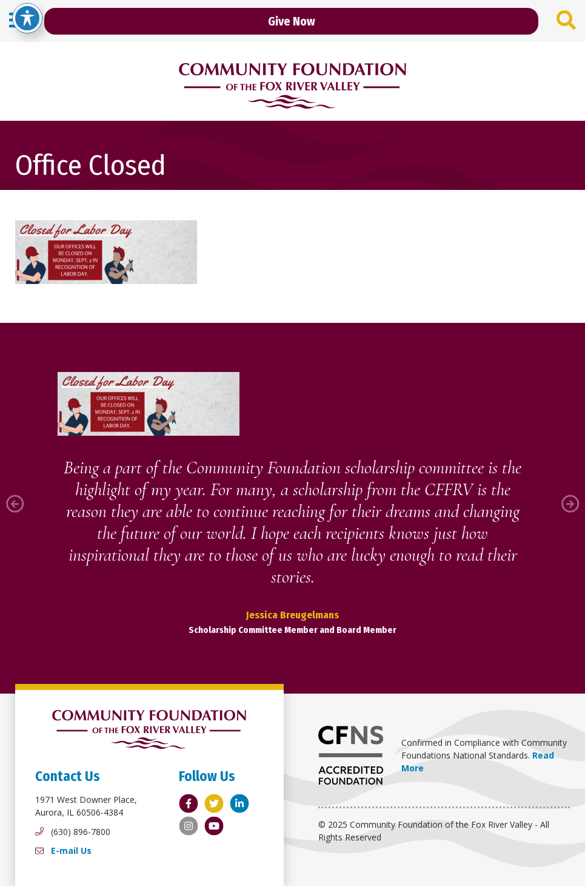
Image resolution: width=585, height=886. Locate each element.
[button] (15, 503)
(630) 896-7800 (80, 831)
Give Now (291, 21)
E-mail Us (71, 850)
